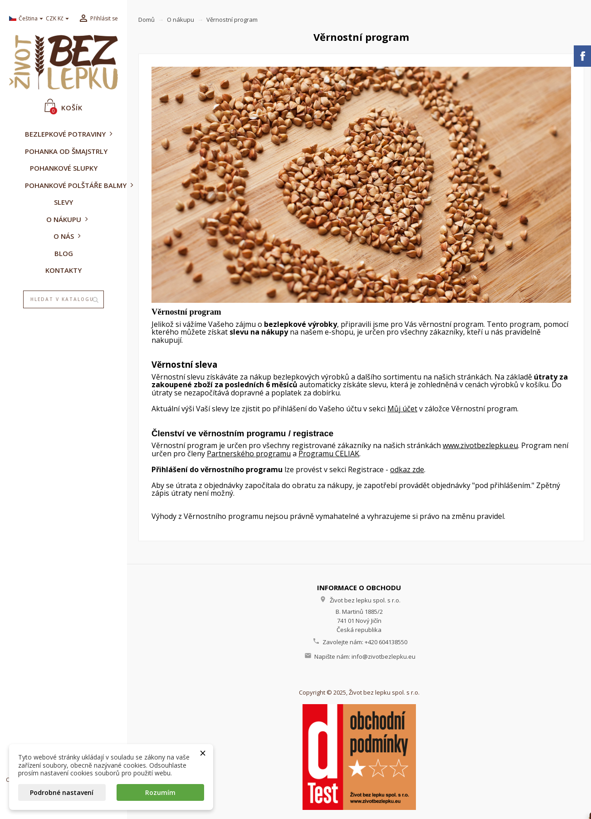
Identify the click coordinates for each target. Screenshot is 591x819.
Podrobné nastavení (61, 792)
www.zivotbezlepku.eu (480, 445)
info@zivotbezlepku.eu (383, 656)
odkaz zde (407, 469)
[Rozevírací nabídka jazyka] (24, 19)
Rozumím (160, 792)
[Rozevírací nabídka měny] (58, 19)
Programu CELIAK (328, 454)
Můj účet (402, 409)
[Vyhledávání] (63, 300)
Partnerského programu (249, 454)
